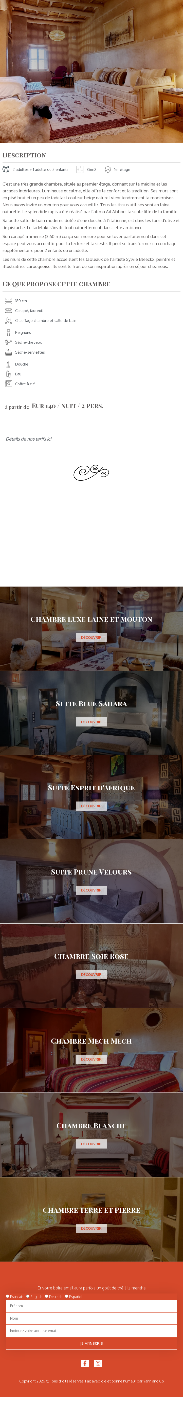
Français (17, 1296)
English (36, 1296)
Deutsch (55, 1296)
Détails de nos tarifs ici (28, 439)
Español (75, 1296)
